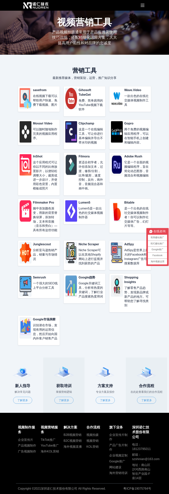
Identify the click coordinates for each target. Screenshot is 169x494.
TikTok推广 (48, 439)
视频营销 (92, 440)
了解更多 (22, 400)
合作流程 (93, 427)
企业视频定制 (118, 455)
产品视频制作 (27, 445)
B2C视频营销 (73, 440)
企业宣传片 (25, 439)
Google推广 (117, 461)
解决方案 (70, 427)
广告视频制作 (27, 451)
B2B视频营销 (72, 434)
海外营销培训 (118, 473)
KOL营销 (92, 446)
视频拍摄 (92, 434)
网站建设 (115, 467)
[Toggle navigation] (142, 5)
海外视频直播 (73, 446)
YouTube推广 (50, 445)
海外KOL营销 (50, 451)
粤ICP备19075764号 (137, 488)
